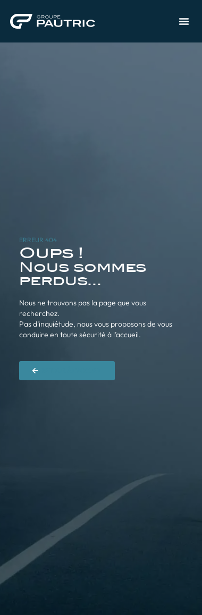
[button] (184, 21)
